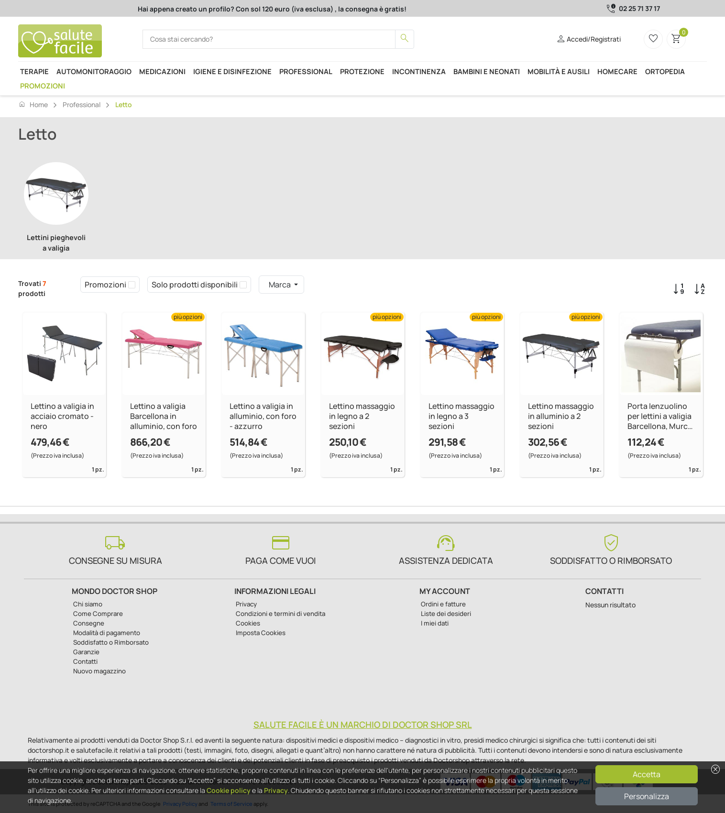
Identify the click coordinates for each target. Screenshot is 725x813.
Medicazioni (162, 71)
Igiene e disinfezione (232, 71)
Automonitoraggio (94, 71)
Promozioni (42, 85)
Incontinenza (419, 71)
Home (33, 104)
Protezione (362, 71)
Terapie (34, 71)
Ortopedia (665, 71)
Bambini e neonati (486, 71)
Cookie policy (229, 790)
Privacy (276, 790)
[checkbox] (131, 284)
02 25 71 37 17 (639, 8)
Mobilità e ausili (558, 71)
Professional (305, 71)
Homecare (617, 71)
